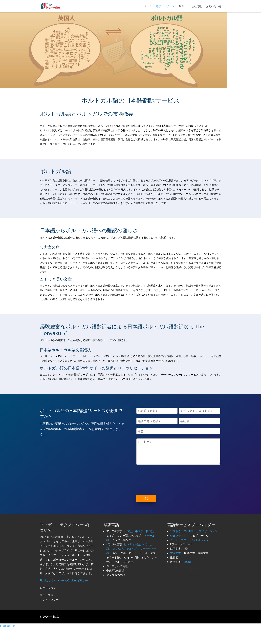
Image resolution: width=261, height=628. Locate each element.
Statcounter (7, 625)
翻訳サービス (163, 6)
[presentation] (161, 476)
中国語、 (140, 531)
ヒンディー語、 (133, 544)
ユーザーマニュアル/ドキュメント (190, 540)
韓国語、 (151, 531)
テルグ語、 (133, 549)
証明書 (188, 562)
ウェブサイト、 (179, 535)
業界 (181, 6)
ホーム (148, 6)
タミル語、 (119, 549)
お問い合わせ (213, 6)
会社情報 (197, 6)
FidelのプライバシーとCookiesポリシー (64, 580)
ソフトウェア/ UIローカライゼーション (194, 531)
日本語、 (129, 531)
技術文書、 (177, 553)
